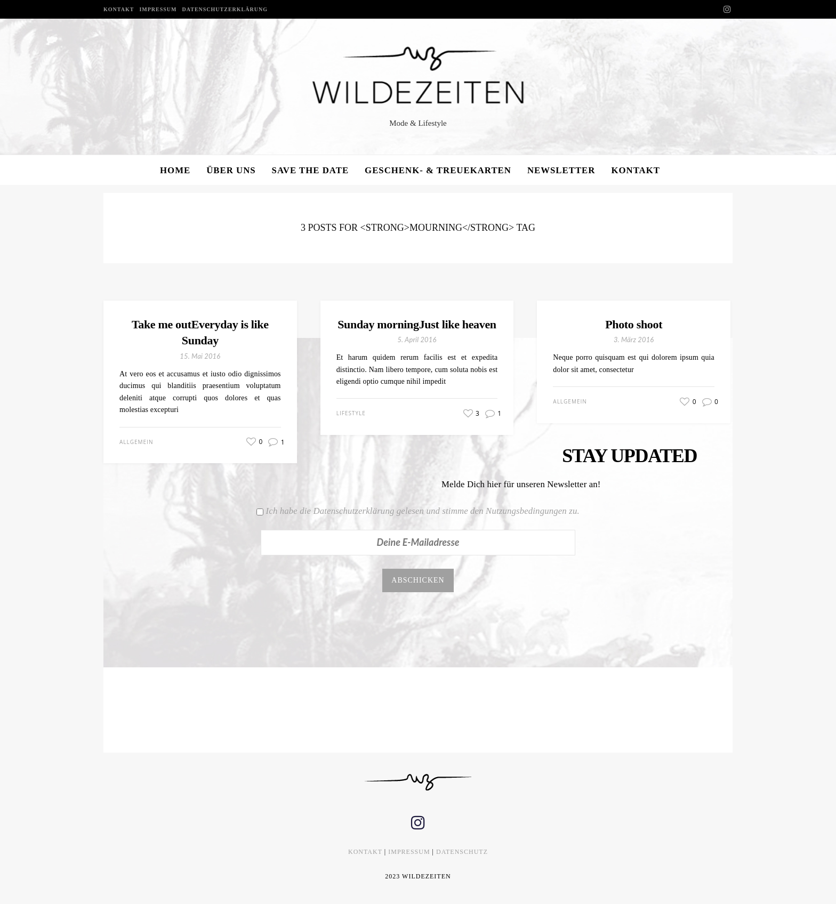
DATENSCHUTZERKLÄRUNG (225, 9)
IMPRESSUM (157, 9)
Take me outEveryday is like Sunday (200, 333)
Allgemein (136, 442)
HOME (175, 170)
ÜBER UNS (230, 170)
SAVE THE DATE (310, 170)
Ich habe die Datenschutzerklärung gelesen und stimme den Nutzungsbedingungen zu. (423, 511)
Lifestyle (351, 413)
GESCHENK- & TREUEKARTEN (438, 170)
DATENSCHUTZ (462, 851)
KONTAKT (118, 9)
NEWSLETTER (561, 170)
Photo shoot (633, 324)
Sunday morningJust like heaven (416, 324)
